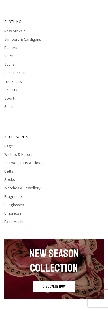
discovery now (54, 286)
